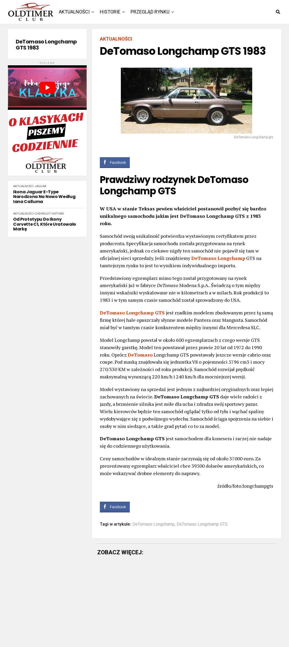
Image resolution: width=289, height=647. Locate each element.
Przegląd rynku (150, 11)
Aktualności (74, 11)
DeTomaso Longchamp (153, 524)
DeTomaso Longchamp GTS (202, 524)
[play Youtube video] (47, 87)
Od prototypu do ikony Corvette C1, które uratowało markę (44, 224)
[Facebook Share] (115, 162)
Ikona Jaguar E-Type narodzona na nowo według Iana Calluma (44, 197)
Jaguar (40, 186)
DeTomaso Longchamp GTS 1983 (46, 45)
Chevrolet (42, 213)
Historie (110, 11)
